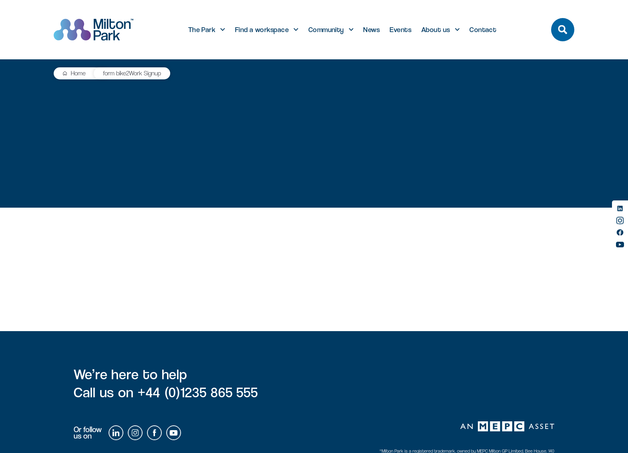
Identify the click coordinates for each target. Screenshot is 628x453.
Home (78, 73)
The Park (202, 29)
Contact (482, 29)
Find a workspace (262, 29)
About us (435, 29)
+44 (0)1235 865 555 (198, 392)
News (371, 29)
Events (400, 29)
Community (326, 29)
